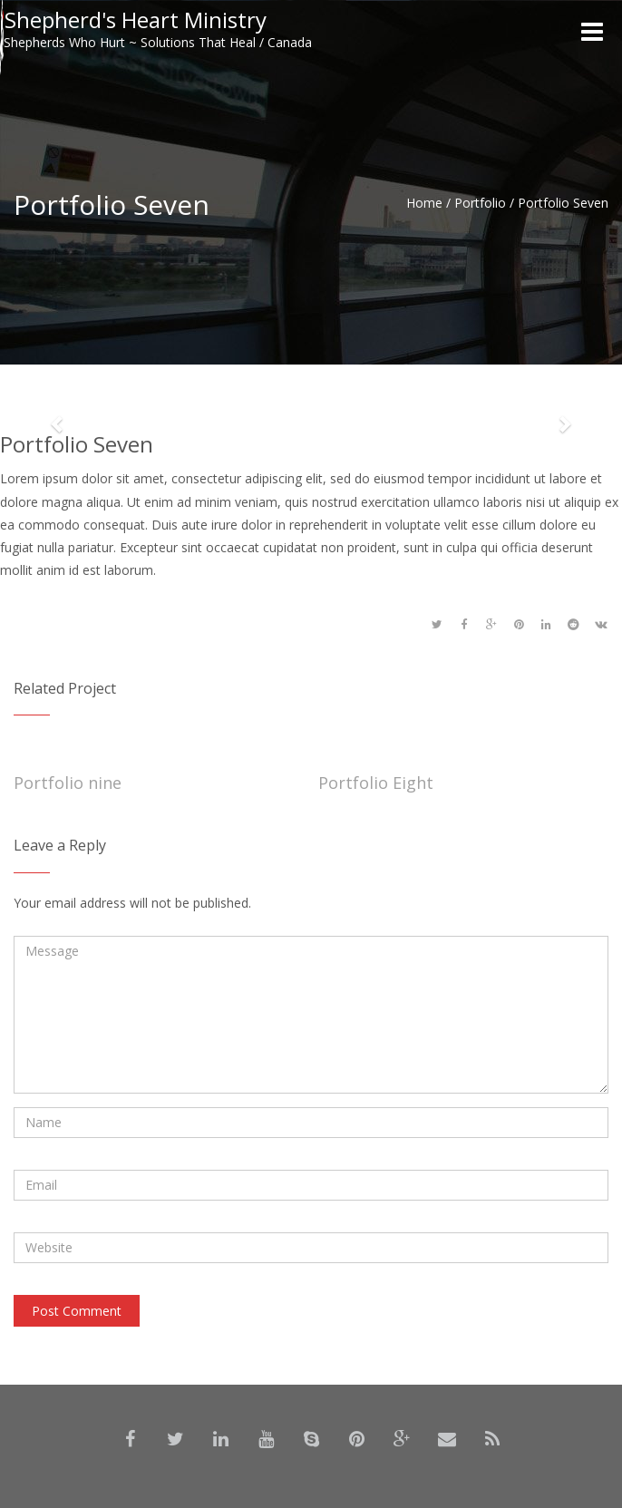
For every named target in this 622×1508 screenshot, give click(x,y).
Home (424, 202)
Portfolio (480, 202)
